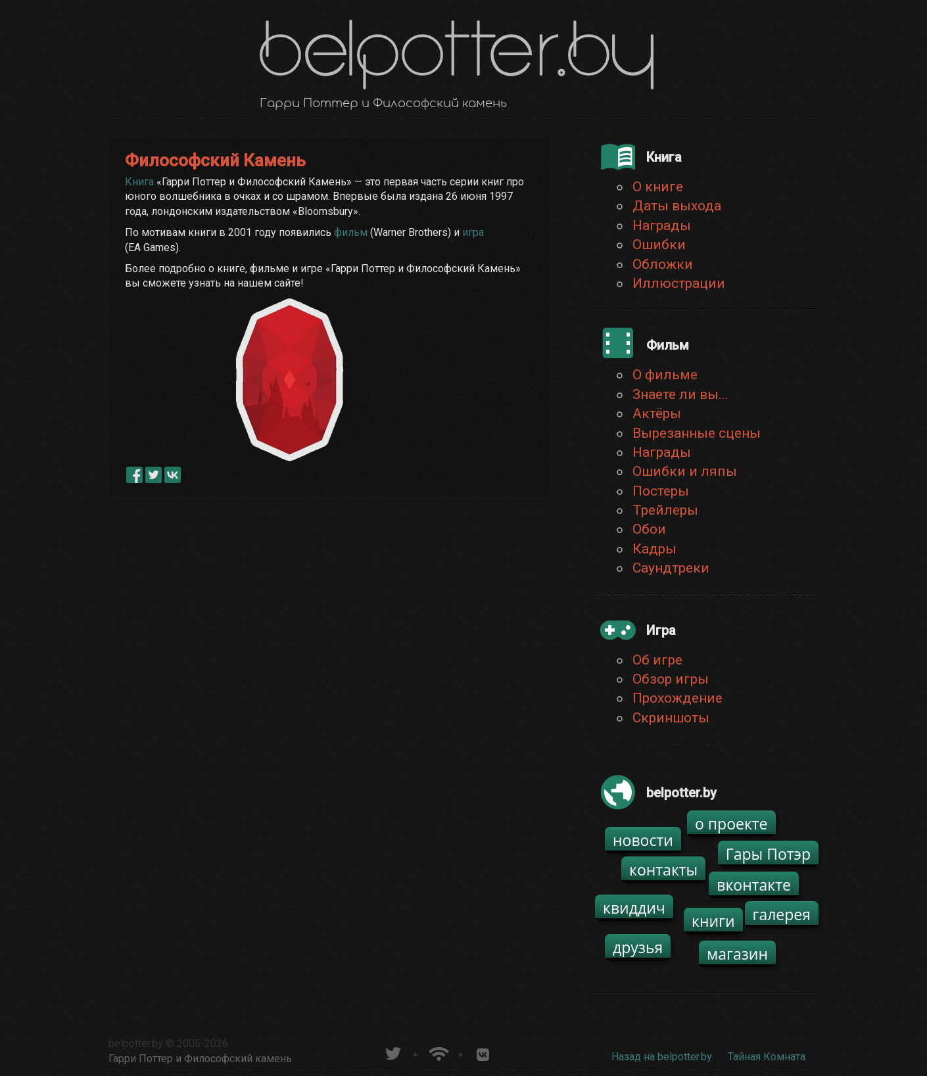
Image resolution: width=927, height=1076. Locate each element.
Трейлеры (665, 510)
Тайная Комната (766, 1056)
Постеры (660, 491)
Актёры (656, 413)
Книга (139, 181)
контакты (663, 869)
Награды (661, 225)
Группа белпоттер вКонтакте (483, 1052)
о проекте (731, 823)
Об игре (657, 660)
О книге (657, 187)
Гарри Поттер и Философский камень (200, 1058)
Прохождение (677, 698)
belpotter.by (135, 1043)
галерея (782, 914)
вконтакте (754, 884)
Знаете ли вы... (680, 394)
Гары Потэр (768, 853)
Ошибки (659, 244)
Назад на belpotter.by (661, 1056)
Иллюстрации (678, 283)
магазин (737, 953)
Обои (649, 529)
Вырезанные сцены (696, 433)
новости (643, 840)
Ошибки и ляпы (684, 471)
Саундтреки (670, 568)
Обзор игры (670, 679)
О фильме (665, 375)
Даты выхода (676, 206)
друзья (638, 947)
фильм (351, 232)
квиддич (634, 907)
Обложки (662, 264)
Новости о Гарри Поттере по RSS (437, 1052)
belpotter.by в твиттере (392, 1052)
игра (473, 232)
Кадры (654, 549)
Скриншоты (670, 718)
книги (713, 920)
